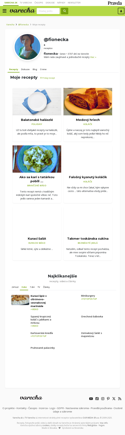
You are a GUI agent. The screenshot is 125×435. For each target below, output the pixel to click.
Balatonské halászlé (37, 120)
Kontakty (21, 408)
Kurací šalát (37, 238)
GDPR (60, 408)
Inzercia (43, 408)
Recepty (13, 69)
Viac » (93, 57)
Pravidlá (101, 408)
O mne (43, 69)
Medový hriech (88, 120)
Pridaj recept (47, 77)
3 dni (24, 287)
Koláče (87, 124)
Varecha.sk (10, 2)
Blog (35, 69)
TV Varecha (26, 2)
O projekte (8, 408)
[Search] (48, 11)
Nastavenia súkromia (77, 408)
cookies (45, 425)
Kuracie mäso (36, 242)
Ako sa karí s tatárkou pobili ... (36, 179)
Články (46, 287)
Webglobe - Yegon (95, 425)
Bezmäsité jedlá (88, 242)
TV (39, 287)
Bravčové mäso (36, 185)
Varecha (10, 24)
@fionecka (23, 24)
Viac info (104, 423)
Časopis (39, 2)
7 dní (32, 287)
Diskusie (50, 2)
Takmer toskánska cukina (88, 238)
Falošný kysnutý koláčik (88, 177)
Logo (52, 408)
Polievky (37, 124)
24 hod (15, 287)
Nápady (61, 2)
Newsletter (74, 2)
